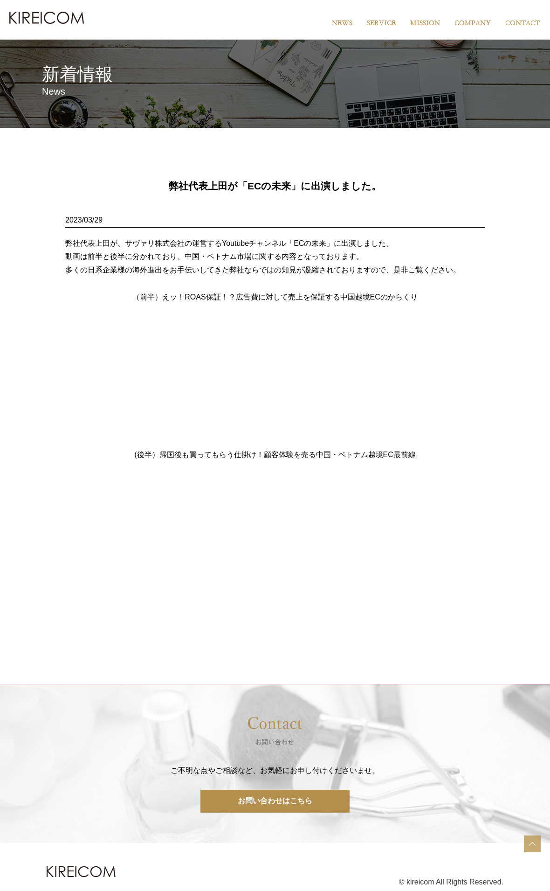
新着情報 (77, 74)
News (53, 91)
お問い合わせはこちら (275, 801)
